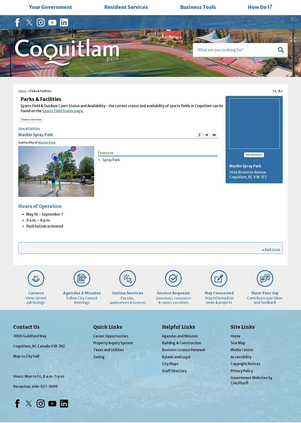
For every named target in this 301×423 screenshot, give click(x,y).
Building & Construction (181, 343)
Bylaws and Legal (176, 357)
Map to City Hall (26, 356)
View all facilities (29, 128)
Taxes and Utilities (108, 350)
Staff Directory (174, 371)
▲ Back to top (270, 249)
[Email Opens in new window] (214, 136)
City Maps (170, 364)
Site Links (243, 327)
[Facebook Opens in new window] (199, 136)
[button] (281, 50)
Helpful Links (178, 327)
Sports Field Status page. (63, 111)
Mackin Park (47, 142)
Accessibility (241, 357)
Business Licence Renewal (183, 350)
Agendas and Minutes (180, 336)
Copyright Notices (246, 364)
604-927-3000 (45, 386)
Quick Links (107, 327)
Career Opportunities (110, 336)
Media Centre (242, 350)
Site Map (238, 343)
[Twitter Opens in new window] (206, 136)
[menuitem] (50, 7)
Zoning (99, 357)
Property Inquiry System (113, 343)
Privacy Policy (242, 371)
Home (22, 91)
